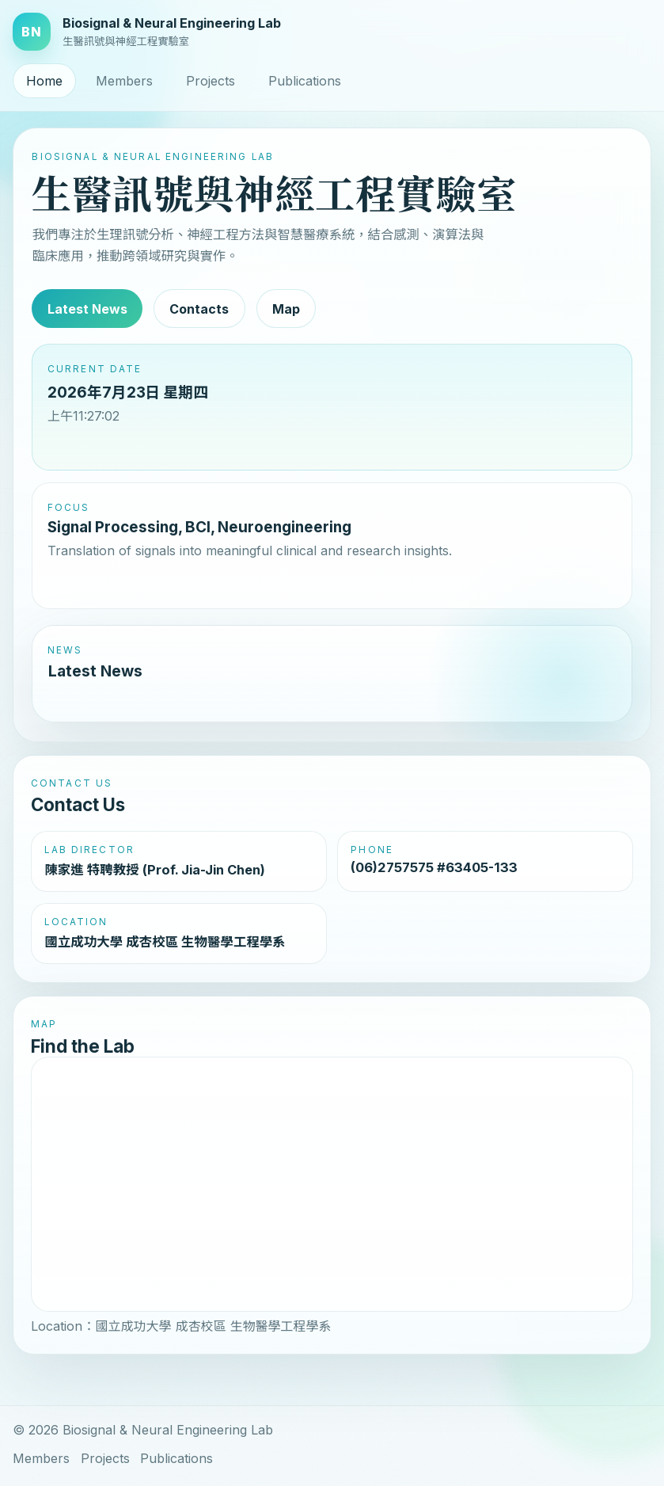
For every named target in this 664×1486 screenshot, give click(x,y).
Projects (210, 81)
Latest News (87, 309)
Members (124, 81)
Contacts (199, 309)
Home (44, 81)
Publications (304, 81)
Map (286, 309)
